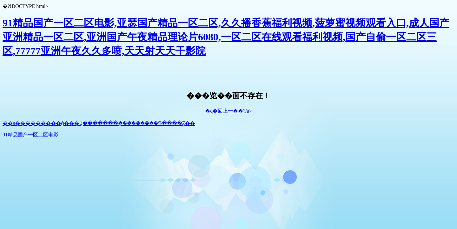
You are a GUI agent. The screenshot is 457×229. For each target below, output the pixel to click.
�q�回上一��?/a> (228, 111)
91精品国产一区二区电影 (30, 134)
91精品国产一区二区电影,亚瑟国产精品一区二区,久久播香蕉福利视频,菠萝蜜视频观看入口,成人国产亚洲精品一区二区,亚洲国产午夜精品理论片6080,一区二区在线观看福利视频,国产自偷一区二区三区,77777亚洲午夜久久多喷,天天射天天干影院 (226, 37)
